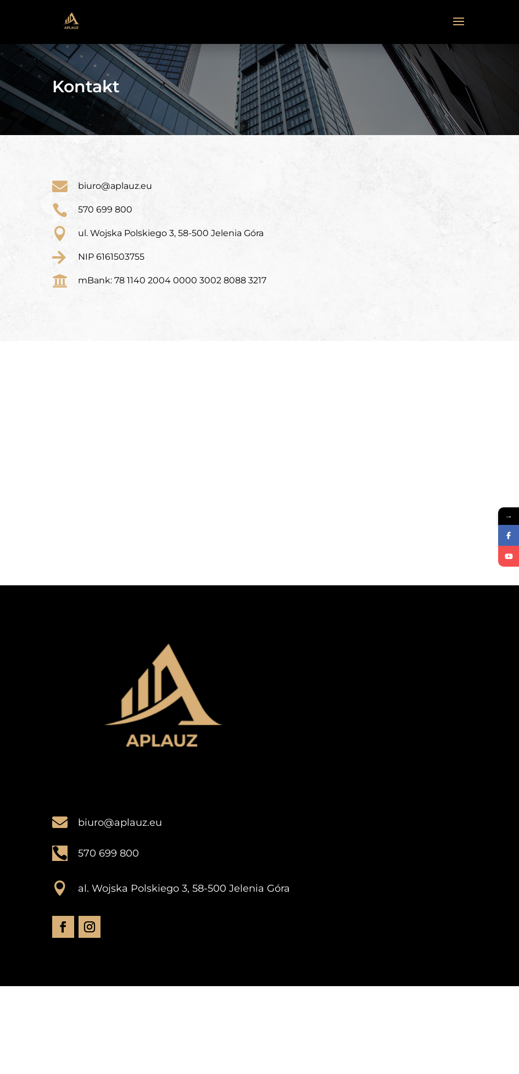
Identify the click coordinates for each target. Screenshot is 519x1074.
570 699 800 (105, 209)
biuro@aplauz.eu (120, 822)
